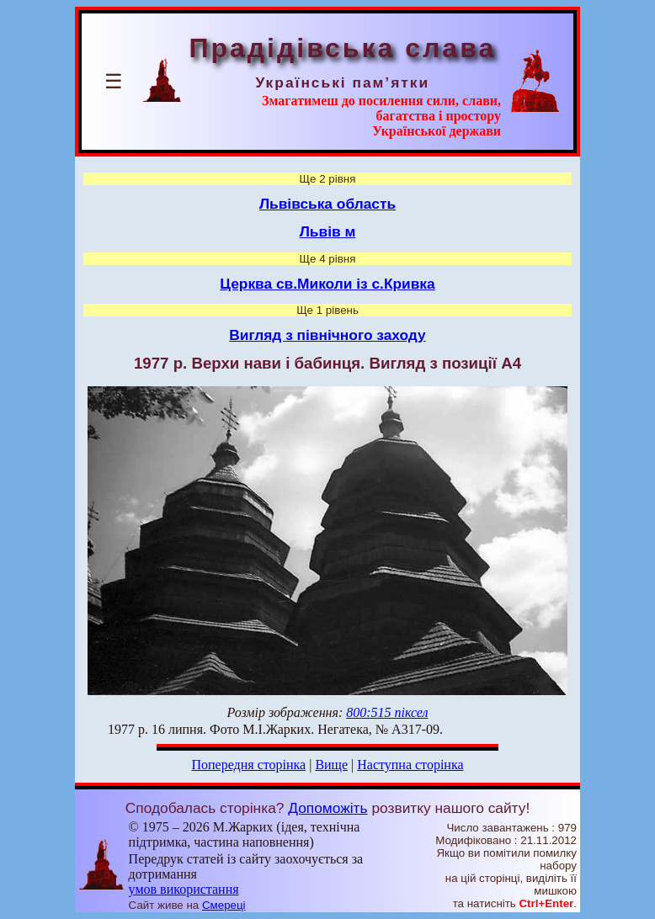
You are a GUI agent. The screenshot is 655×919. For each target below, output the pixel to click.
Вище (331, 764)
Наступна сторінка (410, 764)
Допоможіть (327, 807)
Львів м (328, 231)
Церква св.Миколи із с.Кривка (327, 283)
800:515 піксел (387, 712)
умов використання (184, 889)
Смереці (224, 905)
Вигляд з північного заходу (327, 335)
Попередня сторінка (248, 764)
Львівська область (327, 203)
